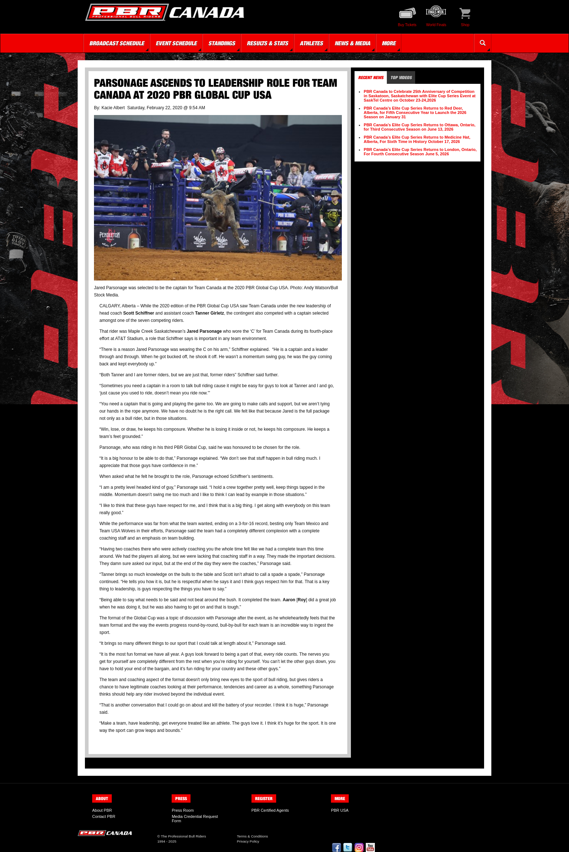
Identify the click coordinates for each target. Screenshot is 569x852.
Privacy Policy (248, 841)
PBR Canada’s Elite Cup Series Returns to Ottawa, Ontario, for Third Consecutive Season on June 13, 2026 (419, 127)
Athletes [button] (311, 43)
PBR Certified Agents (270, 810)
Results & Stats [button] (267, 43)
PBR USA (339, 810)
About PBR (102, 810)
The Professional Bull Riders (183, 836)
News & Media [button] (352, 43)
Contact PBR (103, 816)
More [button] (389, 43)
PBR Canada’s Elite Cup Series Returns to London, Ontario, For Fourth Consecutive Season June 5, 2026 (420, 151)
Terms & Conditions (252, 836)
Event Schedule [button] (176, 43)
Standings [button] (221, 43)
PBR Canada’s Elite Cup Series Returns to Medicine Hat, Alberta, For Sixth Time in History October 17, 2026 (417, 139)
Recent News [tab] (370, 77)
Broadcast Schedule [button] (116, 43)
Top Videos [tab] (401, 77)
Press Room (183, 810)
